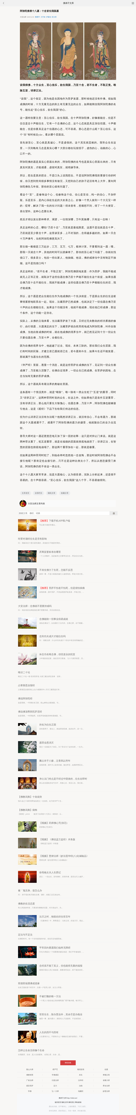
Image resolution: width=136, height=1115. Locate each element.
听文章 (54, 17)
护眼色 (48, 17)
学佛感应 (55, 1075)
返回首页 (58, 1102)
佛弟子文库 (68, 3)
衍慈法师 (55, 1080)
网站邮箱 (78, 1102)
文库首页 (25, 493)
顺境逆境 (80, 1069)
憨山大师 (29, 1069)
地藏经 (80, 1091)
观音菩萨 (29, 1086)
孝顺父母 (106, 1075)
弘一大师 (55, 1091)
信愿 (106, 1069)
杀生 (80, 1075)
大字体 (43, 17)
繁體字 (37, 17)
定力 (55, 1086)
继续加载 (68, 1063)
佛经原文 (71, 1102)
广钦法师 (29, 1080)
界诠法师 (106, 1086)
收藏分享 (64, 493)
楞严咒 (55, 1069)
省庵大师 (106, 1080)
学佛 (29, 1091)
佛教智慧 (29, 1075)
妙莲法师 (106, 1091)
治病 (80, 1086)
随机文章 (51, 493)
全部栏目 (38, 493)
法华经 (80, 1080)
